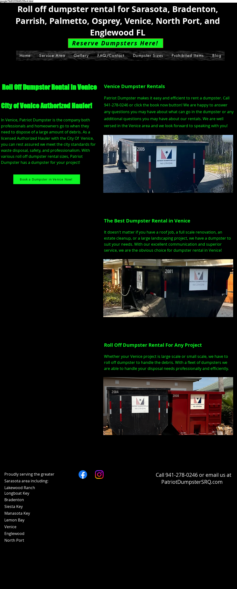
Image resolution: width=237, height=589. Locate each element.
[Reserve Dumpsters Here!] (115, 43)
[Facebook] (83, 474)
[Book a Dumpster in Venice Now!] (46, 179)
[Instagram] (99, 474)
